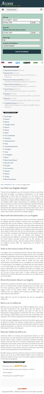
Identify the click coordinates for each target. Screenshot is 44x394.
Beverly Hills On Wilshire (12, 84)
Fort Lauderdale (9, 135)
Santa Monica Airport (11, 70)
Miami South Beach (10, 160)
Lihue (6, 152)
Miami (6, 157)
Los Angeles (8, 155)
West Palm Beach (10, 179)
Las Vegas (7, 149)
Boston (6, 122)
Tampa (6, 176)
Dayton (6, 127)
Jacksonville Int (9, 141)
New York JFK (8, 163)
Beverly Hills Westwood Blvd (13, 80)
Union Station (9, 89)
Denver (6, 130)
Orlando (7, 166)
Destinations (11, 10)
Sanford (7, 171)
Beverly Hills (8, 73)
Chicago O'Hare (9, 125)
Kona (6, 144)
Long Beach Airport (10, 103)
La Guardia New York (11, 146)
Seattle (6, 174)
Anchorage (8, 116)
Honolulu (7, 138)
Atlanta (7, 119)
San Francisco (8, 168)
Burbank (7, 94)
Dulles (6, 133)
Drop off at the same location (15, 30)
